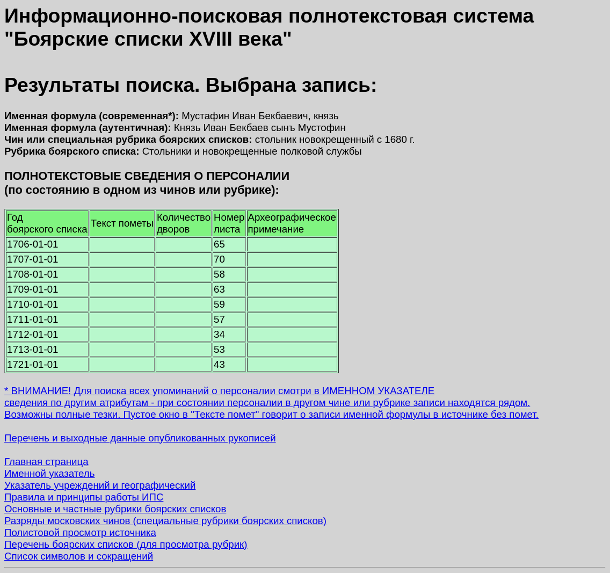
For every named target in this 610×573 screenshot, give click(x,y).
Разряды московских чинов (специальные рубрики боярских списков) (165, 520)
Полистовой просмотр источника (80, 532)
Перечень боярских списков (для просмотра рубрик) (126, 544)
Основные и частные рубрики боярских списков (115, 508)
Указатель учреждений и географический (99, 485)
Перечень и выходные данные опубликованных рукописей (140, 438)
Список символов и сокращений (78, 556)
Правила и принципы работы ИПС (83, 497)
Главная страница (46, 461)
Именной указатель (49, 473)
